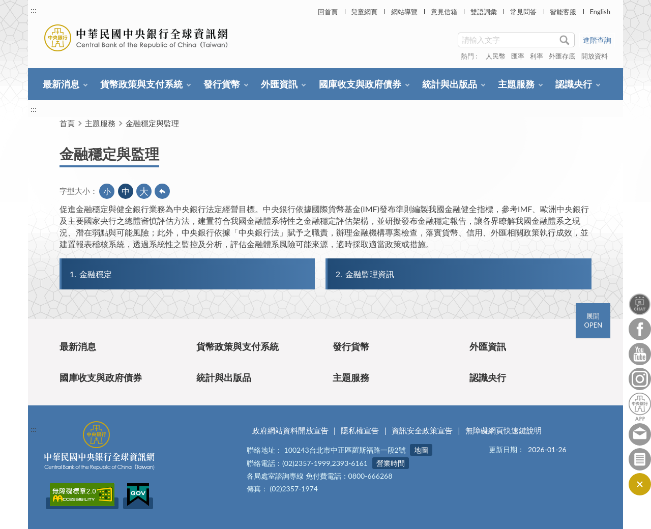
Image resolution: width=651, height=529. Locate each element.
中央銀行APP (640, 407)
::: (34, 10)
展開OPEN (593, 320)
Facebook (640, 329)
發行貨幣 (221, 84)
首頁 (67, 123)
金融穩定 (90, 274)
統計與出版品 (449, 84)
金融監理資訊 (364, 274)
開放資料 (594, 56)
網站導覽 (404, 12)
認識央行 (573, 84)
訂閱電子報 (640, 459)
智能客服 (563, 12)
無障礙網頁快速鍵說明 (503, 430)
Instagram (640, 379)
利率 (536, 56)
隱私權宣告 (360, 430)
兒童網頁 (364, 12)
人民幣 (496, 56)
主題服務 (516, 84)
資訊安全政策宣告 (422, 430)
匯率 (517, 56)
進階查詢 (597, 40)
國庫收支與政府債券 (360, 84)
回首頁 (328, 12)
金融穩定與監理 (152, 123)
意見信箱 (444, 12)
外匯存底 (562, 56)
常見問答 (523, 12)
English (599, 12)
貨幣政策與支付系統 (141, 84)
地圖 (421, 450)
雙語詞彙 (483, 12)
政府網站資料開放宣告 (290, 430)
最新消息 (61, 84)
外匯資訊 (279, 84)
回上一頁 (162, 191)
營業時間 (390, 463)
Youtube (640, 354)
